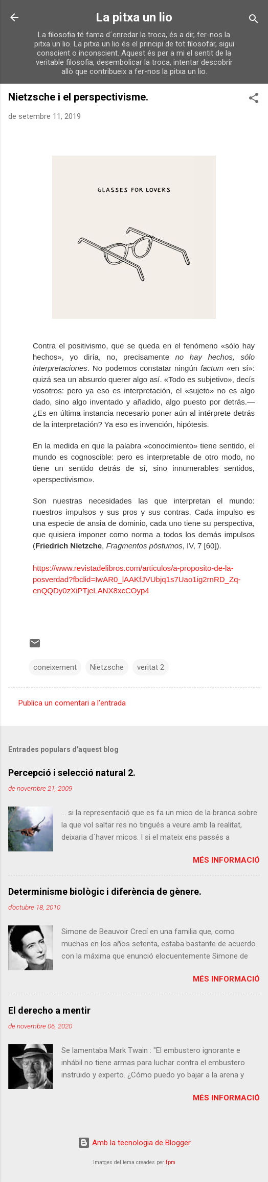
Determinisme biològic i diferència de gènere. (105, 891)
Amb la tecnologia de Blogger (134, 1142)
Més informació (226, 860)
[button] (254, 100)
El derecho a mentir (49, 1010)
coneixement (55, 667)
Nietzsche (107, 667)
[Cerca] (254, 20)
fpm (170, 1162)
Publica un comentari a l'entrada (72, 703)
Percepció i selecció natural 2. (72, 772)
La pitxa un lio (134, 17)
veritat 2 (150, 667)
